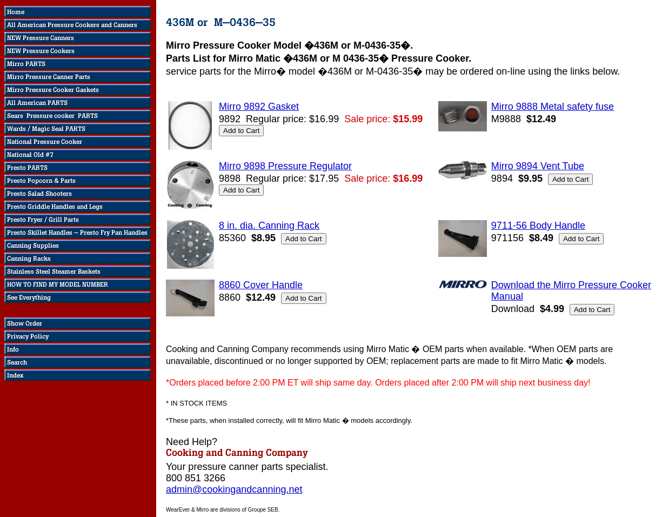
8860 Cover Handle (261, 285)
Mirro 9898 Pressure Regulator (285, 166)
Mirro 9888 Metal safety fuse (552, 106)
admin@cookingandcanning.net (234, 489)
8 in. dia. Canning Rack (269, 225)
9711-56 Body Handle (538, 225)
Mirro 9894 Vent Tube (537, 166)
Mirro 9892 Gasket (259, 106)
